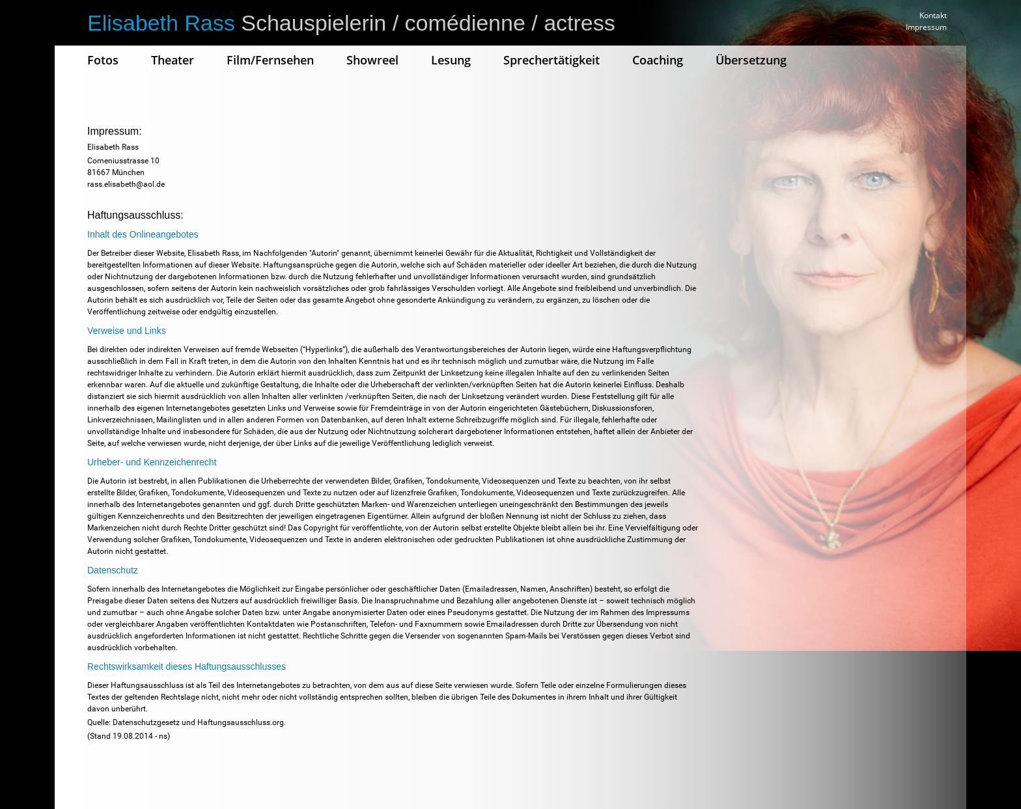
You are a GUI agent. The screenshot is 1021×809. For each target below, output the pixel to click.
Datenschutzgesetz (146, 722)
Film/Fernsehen (270, 60)
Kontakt (933, 15)
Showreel (372, 60)
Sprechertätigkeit (551, 60)
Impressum (926, 27)
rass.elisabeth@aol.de (126, 184)
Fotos (103, 60)
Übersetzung (751, 60)
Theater (172, 60)
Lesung (451, 60)
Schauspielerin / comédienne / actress (351, 22)
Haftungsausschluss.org (240, 722)
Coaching (657, 60)
